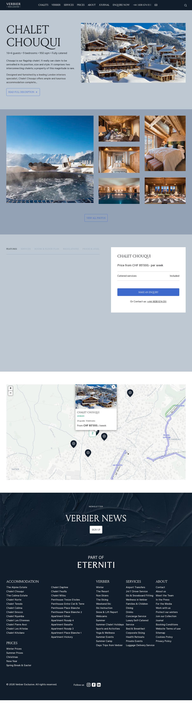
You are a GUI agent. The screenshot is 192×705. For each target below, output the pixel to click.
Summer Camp (104, 646)
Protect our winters (167, 617)
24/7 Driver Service (137, 596)
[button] (96, 437)
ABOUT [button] (92, 5)
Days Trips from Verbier (109, 650)
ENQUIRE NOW (121, 5)
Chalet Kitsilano (15, 638)
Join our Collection (166, 621)
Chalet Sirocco (14, 617)
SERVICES (133, 586)
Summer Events (105, 642)
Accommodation (22, 586)
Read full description (21, 92)
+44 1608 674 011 (142, 5)
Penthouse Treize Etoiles (65, 604)
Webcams (101, 621)
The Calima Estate (17, 600)
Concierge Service (136, 621)
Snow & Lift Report (107, 617)
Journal (159, 625)
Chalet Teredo (14, 609)
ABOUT (161, 586)
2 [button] (92, 438)
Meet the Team (165, 600)
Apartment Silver (60, 621)
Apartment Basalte (62, 629)
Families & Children (137, 609)
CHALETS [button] (43, 5)
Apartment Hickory (62, 642)
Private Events (134, 646)
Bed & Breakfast (135, 633)
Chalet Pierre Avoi (16, 629)
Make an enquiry (148, 291)
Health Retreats (135, 642)
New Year (11, 666)
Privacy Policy (163, 646)
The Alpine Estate (16, 592)
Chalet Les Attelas (17, 633)
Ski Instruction (104, 613)
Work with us (163, 613)
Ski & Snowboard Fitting (139, 600)
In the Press (162, 604)
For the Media (164, 609)
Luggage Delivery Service (140, 650)
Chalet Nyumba (15, 621)
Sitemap (160, 638)
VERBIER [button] (56, 5)
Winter (100, 592)
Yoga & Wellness (105, 638)
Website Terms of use (168, 633)
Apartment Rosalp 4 (62, 625)
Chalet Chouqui (15, 596)
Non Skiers (102, 600)
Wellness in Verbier (136, 604)
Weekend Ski (103, 609)
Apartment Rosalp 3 (62, 633)
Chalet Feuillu (59, 596)
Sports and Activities (108, 633)
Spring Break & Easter (18, 670)
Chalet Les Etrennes (18, 625)
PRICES (11, 647)
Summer (100, 625)
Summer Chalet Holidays (110, 629)
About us (161, 596)
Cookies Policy (164, 642)
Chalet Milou (58, 600)
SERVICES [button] (69, 5)
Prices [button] (80, 5)
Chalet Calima (14, 613)
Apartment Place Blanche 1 (66, 638)
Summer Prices (14, 658)
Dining (129, 613)
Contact (160, 592)
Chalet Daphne (59, 592)
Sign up (96, 534)
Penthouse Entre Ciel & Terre (67, 609)
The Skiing (102, 604)
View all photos (96, 217)
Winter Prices (14, 653)
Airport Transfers (135, 592)
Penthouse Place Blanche (65, 613)
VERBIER (103, 586)
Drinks (129, 617)
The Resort (102, 596)
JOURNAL (104, 5)
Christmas (12, 662)
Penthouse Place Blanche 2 (66, 617)
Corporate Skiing (135, 638)
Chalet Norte (13, 604)
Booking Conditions (167, 629)
